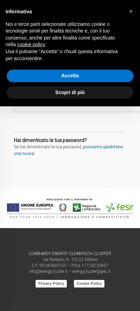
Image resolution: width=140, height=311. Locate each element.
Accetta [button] (70, 75)
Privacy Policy (51, 283)
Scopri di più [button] (70, 92)
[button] (131, 11)
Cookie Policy (89, 283)
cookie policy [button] (31, 44)
